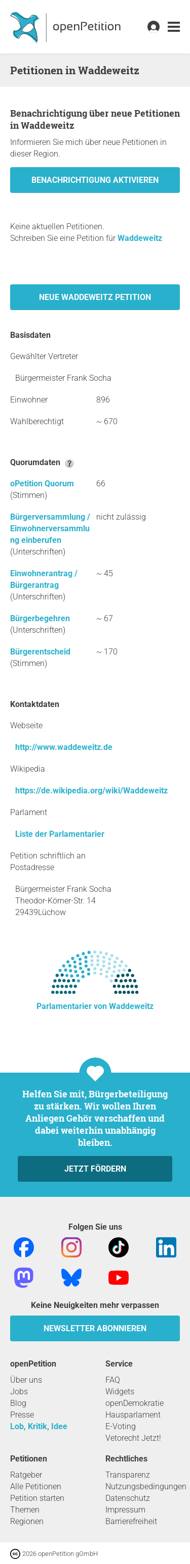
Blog (18, 1403)
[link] (174, 27)
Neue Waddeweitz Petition (95, 297)
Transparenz (127, 1475)
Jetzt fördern (95, 1169)
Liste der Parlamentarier (59, 834)
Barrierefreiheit (131, 1521)
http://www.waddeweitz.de (63, 747)
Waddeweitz (140, 238)
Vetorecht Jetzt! (133, 1438)
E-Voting (120, 1426)
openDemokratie (134, 1403)
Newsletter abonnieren (95, 1328)
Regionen (27, 1521)
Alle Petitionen (35, 1486)
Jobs (19, 1391)
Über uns (26, 1380)
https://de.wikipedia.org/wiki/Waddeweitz (91, 790)
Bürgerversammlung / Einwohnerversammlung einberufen (50, 528)
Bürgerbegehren (40, 618)
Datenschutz (127, 1498)
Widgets (119, 1391)
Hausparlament (133, 1415)
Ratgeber (26, 1475)
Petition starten (37, 1498)
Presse (22, 1415)
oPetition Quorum (42, 483)
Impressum (125, 1510)
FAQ (112, 1380)
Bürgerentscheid (40, 652)
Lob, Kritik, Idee (38, 1426)
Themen (25, 1510)
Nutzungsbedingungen (145, 1486)
